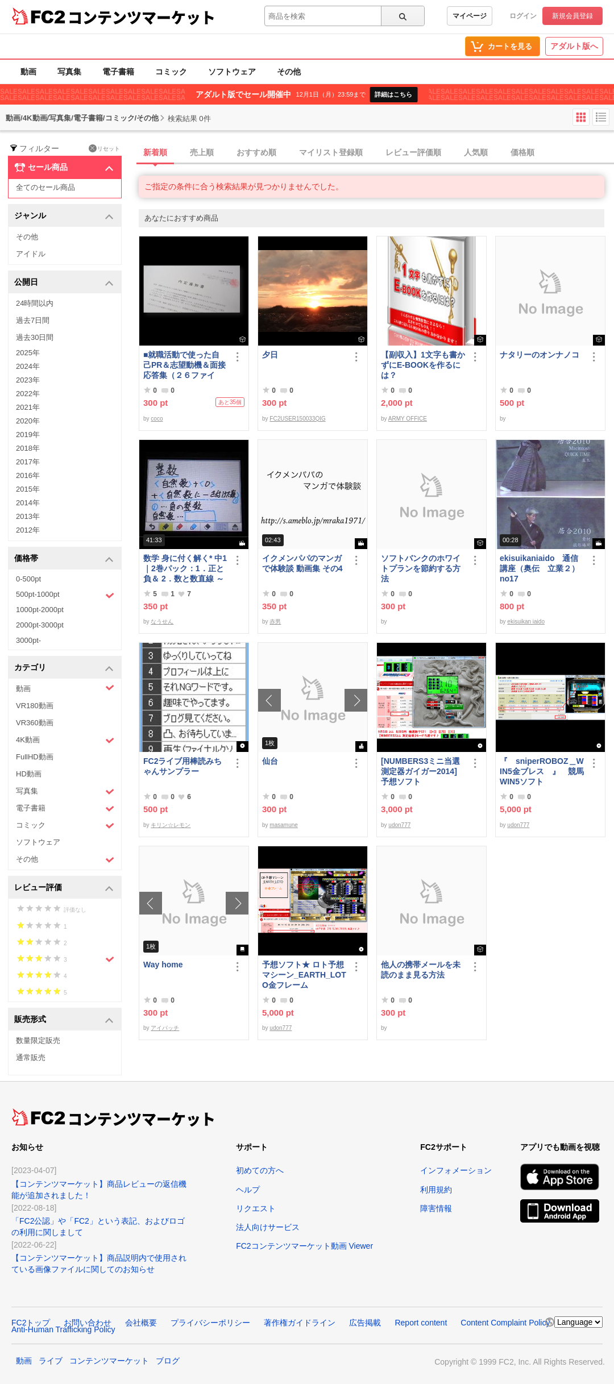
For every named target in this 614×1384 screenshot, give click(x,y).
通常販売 (30, 1057)
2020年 (28, 421)
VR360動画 (34, 722)
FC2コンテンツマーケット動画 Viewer (304, 1245)
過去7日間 (32, 320)
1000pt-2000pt (40, 609)
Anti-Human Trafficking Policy (63, 1329)
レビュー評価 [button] (64, 888)
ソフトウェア (232, 71)
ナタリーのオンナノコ (539, 354)
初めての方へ (260, 1170)
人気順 (476, 152)
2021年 (28, 407)
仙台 (270, 761)
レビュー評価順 (413, 152)
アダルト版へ (574, 46)
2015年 (28, 489)
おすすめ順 (256, 152)
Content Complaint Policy (505, 1322)
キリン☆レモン (170, 825)
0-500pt (28, 579)
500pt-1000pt (65, 595)
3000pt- (28, 640)
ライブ (51, 1360)
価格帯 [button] (64, 559)
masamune (283, 825)
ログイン (523, 16)
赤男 (275, 621)
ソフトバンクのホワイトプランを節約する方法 (420, 568)
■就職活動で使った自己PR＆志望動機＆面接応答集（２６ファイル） (184, 365)
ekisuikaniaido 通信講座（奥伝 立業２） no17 (539, 568)
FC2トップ (30, 1322)
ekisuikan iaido (526, 621)
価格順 (522, 152)
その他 (289, 71)
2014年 (28, 502)
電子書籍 (118, 71)
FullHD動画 (34, 757)
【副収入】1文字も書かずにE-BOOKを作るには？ (423, 365)
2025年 (28, 352)
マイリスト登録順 (331, 152)
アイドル (30, 254)
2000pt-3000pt (40, 625)
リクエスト (256, 1208)
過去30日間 (34, 337)
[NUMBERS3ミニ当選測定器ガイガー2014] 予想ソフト (423, 771)
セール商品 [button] (64, 167)
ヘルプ (248, 1189)
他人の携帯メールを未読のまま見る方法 (420, 969)
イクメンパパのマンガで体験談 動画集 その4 (302, 563)
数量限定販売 (38, 1040)
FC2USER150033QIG (297, 418)
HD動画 (29, 774)
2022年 (28, 393)
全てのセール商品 (45, 187)
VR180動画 (34, 705)
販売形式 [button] (64, 1020)
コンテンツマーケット (141, 17)
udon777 (399, 825)
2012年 (28, 530)
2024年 (28, 366)
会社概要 (141, 1322)
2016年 (28, 475)
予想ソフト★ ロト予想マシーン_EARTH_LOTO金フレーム (304, 975)
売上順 (202, 152)
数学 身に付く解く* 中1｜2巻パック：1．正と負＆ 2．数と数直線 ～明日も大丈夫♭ (185, 569)
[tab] (376, 153)
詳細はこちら (393, 94)
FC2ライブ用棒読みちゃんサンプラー (182, 766)
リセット (104, 148)
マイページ (470, 16)
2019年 (28, 434)
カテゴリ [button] (64, 668)
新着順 (155, 152)
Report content (421, 1322)
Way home (163, 964)
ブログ (168, 1360)
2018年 (28, 448)
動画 (28, 71)
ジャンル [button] (64, 216)
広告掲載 (365, 1322)
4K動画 (65, 740)
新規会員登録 (572, 16)
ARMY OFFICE (407, 418)
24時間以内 (34, 303)
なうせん (162, 621)
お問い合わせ (87, 1322)
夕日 (270, 354)
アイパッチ (165, 1028)
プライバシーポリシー (210, 1322)
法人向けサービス (268, 1227)
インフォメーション (456, 1170)
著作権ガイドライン (299, 1322)
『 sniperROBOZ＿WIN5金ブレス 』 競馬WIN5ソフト (542, 771)
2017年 (28, 462)
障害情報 (436, 1208)
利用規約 (436, 1189)
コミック (171, 71)
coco (157, 418)
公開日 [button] (64, 282)
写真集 (69, 71)
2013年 (28, 516)
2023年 (28, 380)
